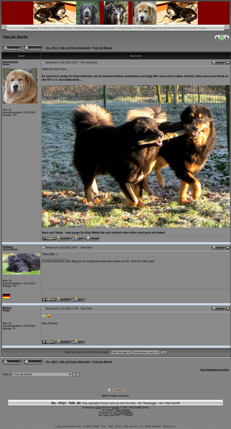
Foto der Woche (15, 37)
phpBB (115, 407)
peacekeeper (10, 61)
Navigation (33, 28)
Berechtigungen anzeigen (214, 369)
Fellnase (8, 246)
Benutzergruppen (105, 28)
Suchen (67, 28)
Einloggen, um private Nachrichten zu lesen (171, 28)
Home (46, 28)
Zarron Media (123, 410)
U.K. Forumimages (123, 412)
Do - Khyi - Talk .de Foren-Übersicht (68, 47)
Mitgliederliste (83, 28)
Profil (140, 28)
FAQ (57, 28)
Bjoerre (7, 307)
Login (203, 28)
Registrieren (126, 28)
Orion (98, 407)
